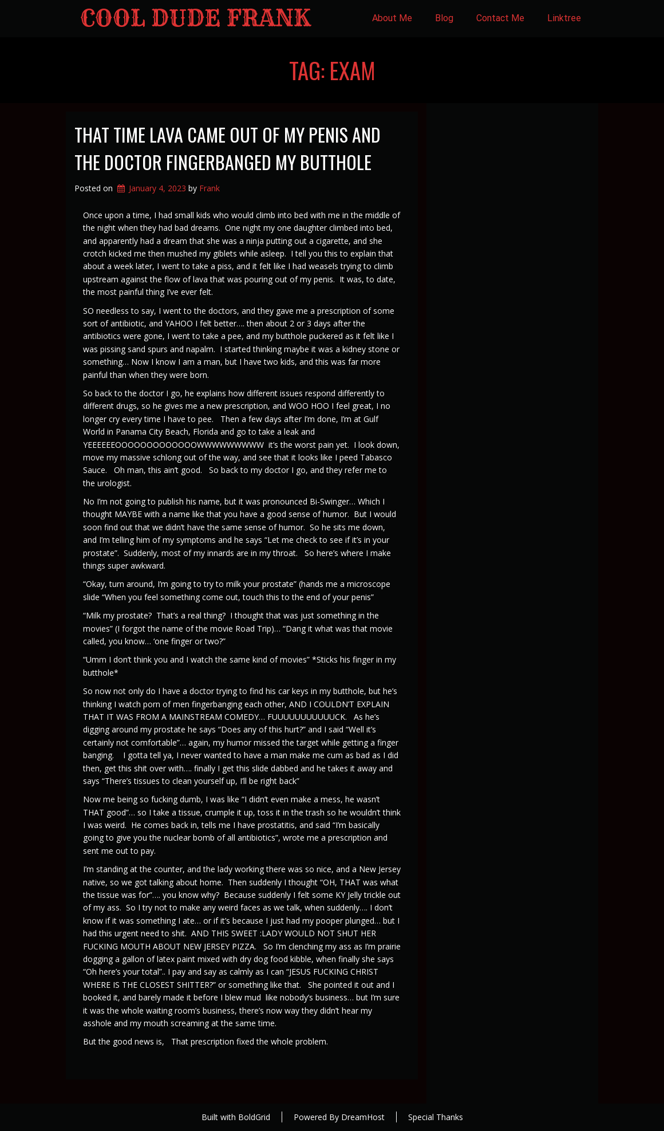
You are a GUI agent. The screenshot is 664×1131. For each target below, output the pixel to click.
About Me (392, 18)
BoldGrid (254, 1117)
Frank (209, 188)
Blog (444, 18)
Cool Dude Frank (195, 18)
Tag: (332, 69)
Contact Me (500, 18)
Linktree (564, 18)
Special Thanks (435, 1117)
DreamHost (363, 1117)
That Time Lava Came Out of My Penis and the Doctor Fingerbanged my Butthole (227, 148)
